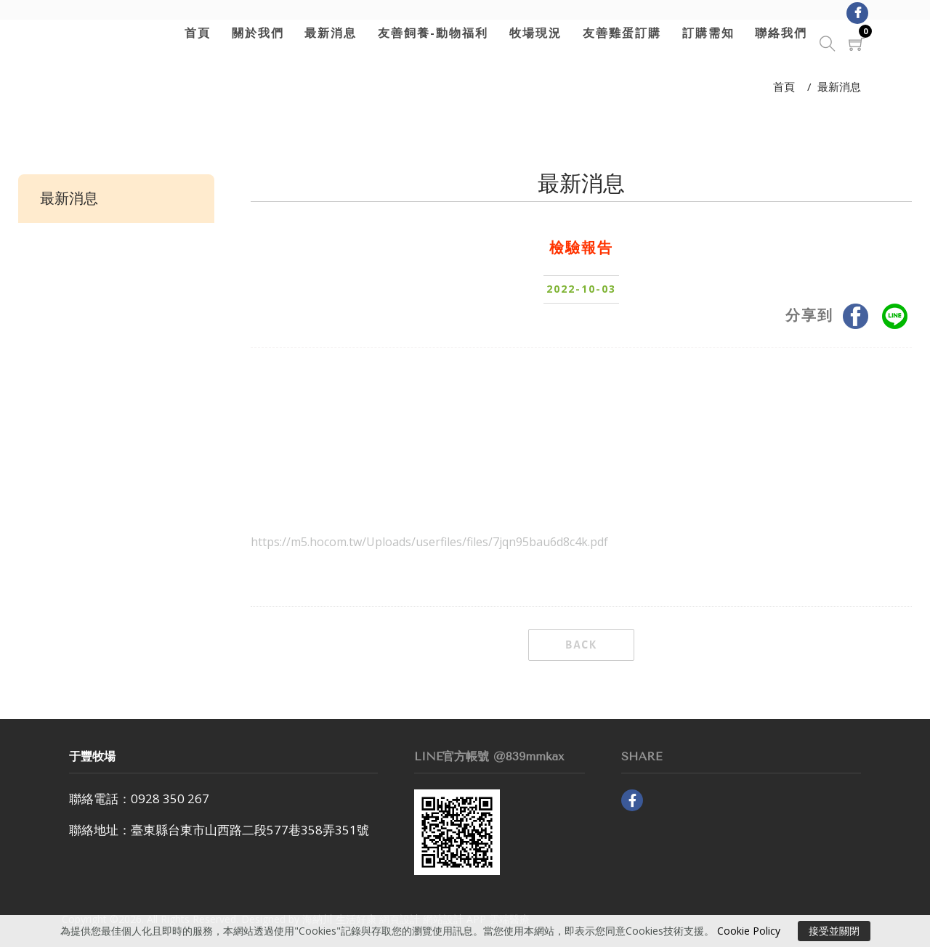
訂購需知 (704, 33)
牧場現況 (532, 33)
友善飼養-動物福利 (429, 33)
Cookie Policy (748, 931)
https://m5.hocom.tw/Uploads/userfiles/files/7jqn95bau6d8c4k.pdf (429, 542)
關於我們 (253, 33)
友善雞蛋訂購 (618, 33)
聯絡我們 (777, 33)
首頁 (194, 33)
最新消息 (327, 33)
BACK (581, 645)
